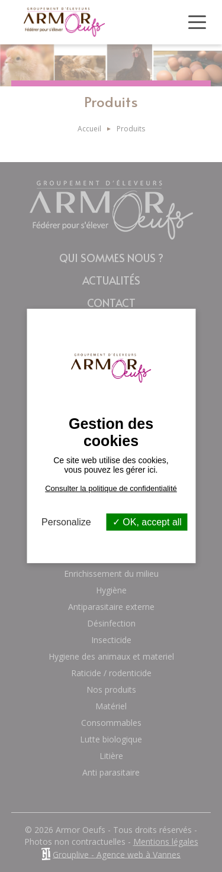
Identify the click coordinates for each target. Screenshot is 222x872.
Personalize (66, 522)
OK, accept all (147, 522)
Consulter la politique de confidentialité (111, 488)
